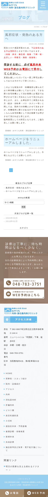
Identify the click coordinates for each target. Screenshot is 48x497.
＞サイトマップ (24, 479)
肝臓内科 (10, 405)
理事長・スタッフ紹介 (16, 379)
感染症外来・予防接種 (16, 426)
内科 (8, 394)
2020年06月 (12, 218)
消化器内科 (11, 400)
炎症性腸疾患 (12, 416)
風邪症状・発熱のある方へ (18, 188)
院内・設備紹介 (13, 384)
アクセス (10, 389)
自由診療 (10, 442)
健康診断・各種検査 (15, 431)
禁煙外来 (10, 437)
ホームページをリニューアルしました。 (22, 140)
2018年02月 (12, 221)
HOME (9, 373)
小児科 (9, 421)
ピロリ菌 (10, 410)
